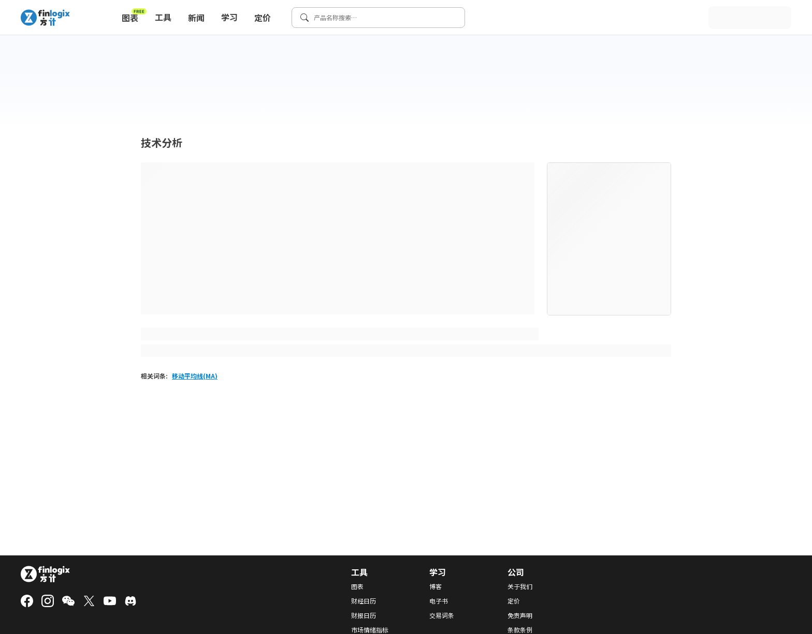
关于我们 (520, 586)
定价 (262, 17)
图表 (134, 15)
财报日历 (363, 615)
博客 (435, 586)
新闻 (196, 17)
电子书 (438, 601)
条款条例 (520, 630)
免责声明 (520, 615)
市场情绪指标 (369, 630)
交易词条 (441, 615)
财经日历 (363, 601)
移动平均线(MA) (195, 375)
